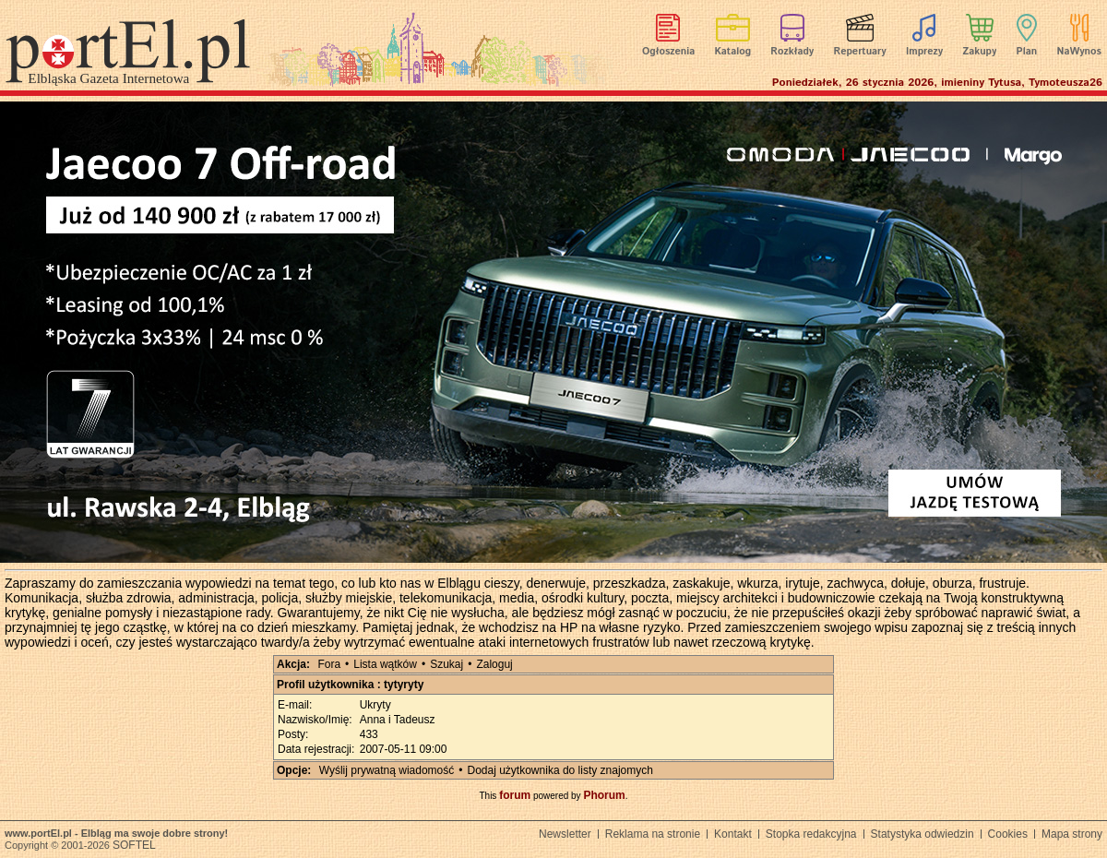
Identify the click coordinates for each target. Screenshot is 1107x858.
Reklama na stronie (652, 834)
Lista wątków (385, 664)
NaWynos (1079, 51)
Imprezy (924, 51)
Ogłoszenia (668, 51)
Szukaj (446, 664)
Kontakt (733, 834)
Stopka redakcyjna (811, 834)
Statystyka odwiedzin (922, 834)
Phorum (604, 795)
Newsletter (565, 834)
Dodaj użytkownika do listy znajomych (560, 770)
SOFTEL (134, 845)
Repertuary (859, 51)
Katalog (733, 51)
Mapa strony (1072, 834)
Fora (328, 664)
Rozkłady (792, 51)
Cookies (1008, 834)
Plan (1027, 51)
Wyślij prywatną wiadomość (387, 770)
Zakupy (979, 51)
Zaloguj (494, 664)
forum (514, 795)
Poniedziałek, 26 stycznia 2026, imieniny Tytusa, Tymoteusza (937, 82)
